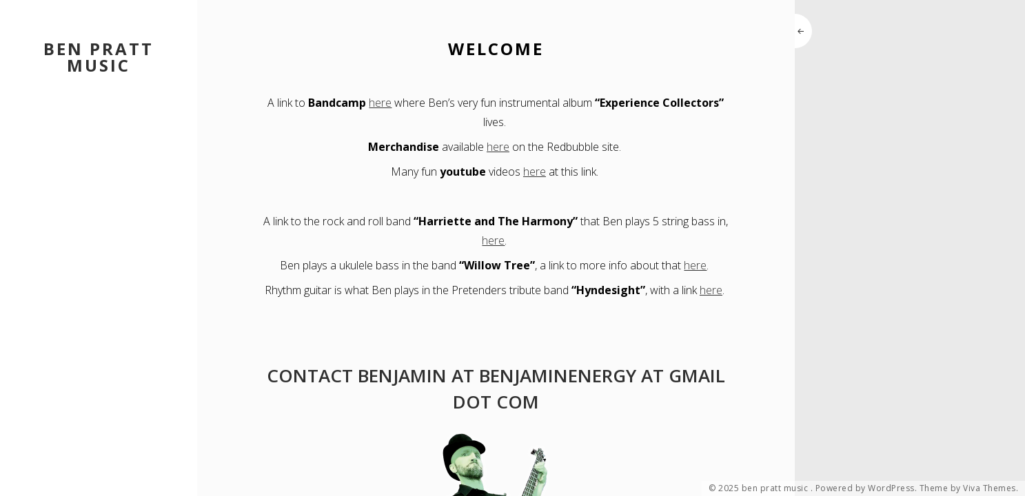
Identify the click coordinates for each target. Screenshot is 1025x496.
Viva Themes (989, 488)
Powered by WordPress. (866, 488)
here (380, 102)
